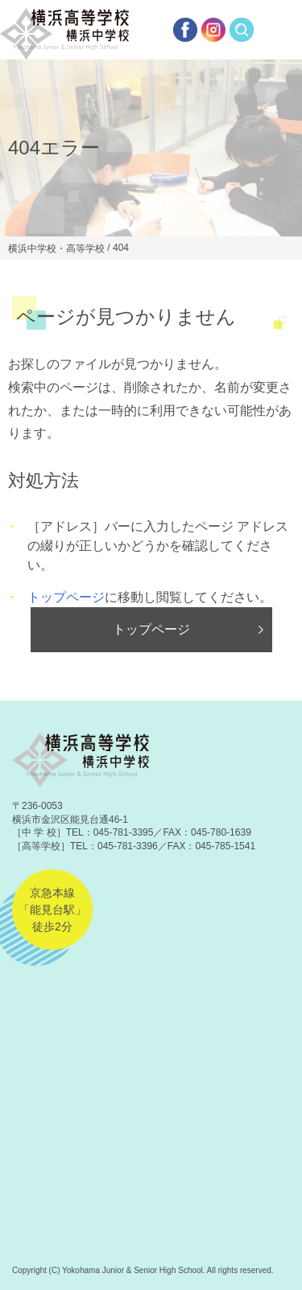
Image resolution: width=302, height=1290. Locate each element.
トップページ (66, 597)
